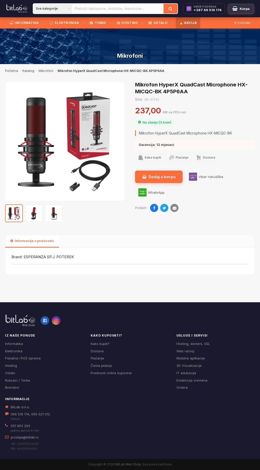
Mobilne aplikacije (190, 358)
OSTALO (158, 23)
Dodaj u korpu (158, 176)
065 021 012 (40, 414)
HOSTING (127, 23)
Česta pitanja (101, 365)
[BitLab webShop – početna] (20, 320)
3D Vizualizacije (189, 365)
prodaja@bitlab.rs (25, 437)
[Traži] (170, 8)
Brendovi (12, 387)
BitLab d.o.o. (20, 407)
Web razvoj (185, 351)
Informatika (14, 344)
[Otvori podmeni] (44, 22)
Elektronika (13, 351)
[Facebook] (45, 320)
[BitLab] (17, 8)
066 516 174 (20, 414)
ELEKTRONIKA (64, 23)
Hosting (11, 365)
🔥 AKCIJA (188, 23)
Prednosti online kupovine (111, 373)
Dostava (97, 351)
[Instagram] (56, 320)
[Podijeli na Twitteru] (164, 208)
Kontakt (242, 23)
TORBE (98, 23)
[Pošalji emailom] (174, 208)
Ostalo (10, 373)
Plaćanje (97, 358)
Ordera (182, 387)
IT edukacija (186, 373)
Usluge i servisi (192, 335)
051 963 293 (20, 426)
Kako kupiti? (100, 344)
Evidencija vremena (191, 380)
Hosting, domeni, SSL (193, 344)
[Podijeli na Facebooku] (154, 208)
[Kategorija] (52, 8)
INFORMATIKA (24, 23)
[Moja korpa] (241, 8)
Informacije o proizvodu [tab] (32, 241)
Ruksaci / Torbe (17, 380)
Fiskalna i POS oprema (23, 358)
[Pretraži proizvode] (118, 8)
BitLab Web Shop (128, 464)
